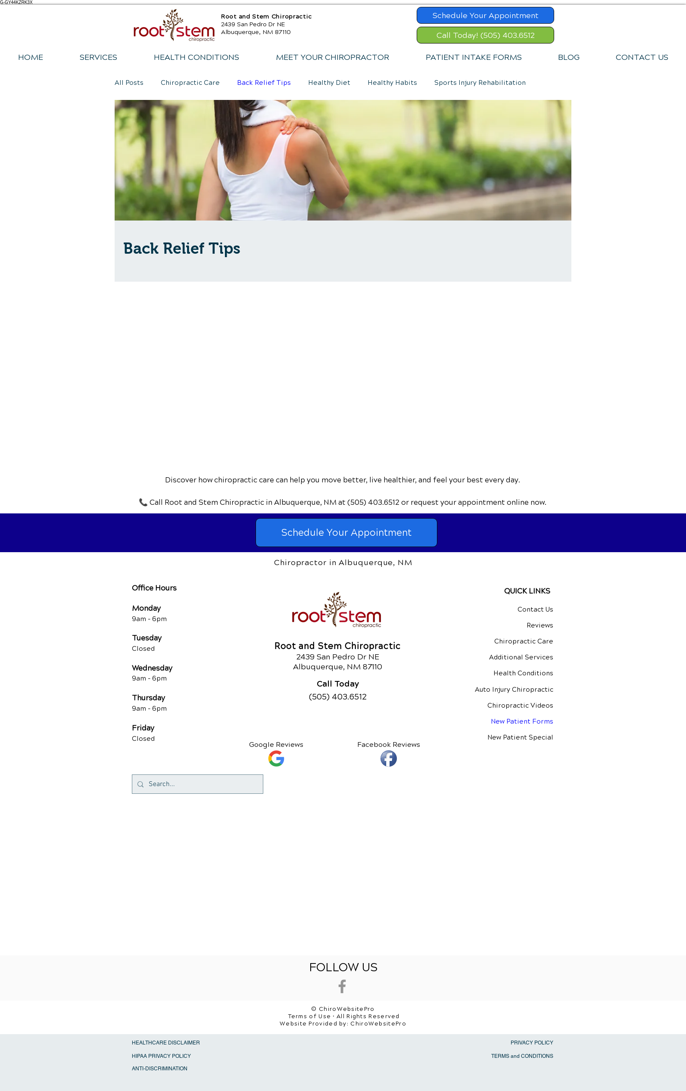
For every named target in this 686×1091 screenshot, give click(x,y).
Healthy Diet (329, 83)
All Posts (129, 83)
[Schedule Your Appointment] (485, 15)
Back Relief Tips (264, 83)
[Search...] (197, 784)
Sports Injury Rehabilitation (480, 83)
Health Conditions (523, 673)
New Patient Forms (522, 721)
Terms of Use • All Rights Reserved (344, 1016)
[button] (98, 57)
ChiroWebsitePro (378, 1023)
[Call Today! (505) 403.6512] (485, 35)
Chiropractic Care (190, 83)
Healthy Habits (392, 83)
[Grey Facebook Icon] (342, 986)
